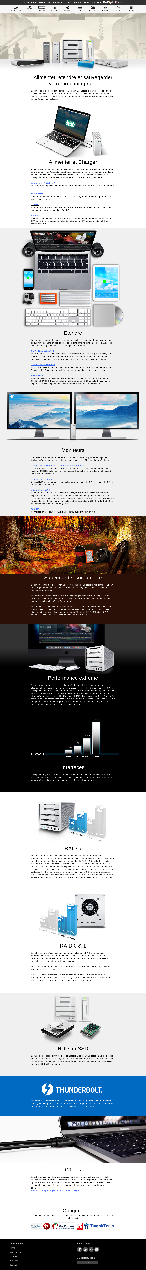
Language (118, 2)
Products (26, 2)
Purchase (33, 2)
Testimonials (77, 2)
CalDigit (108, 2)
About (96, 2)
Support (41, 2)
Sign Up (88, 1262)
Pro (48, 2)
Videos (68, 2)
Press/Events (58, 2)
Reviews (86, 2)
